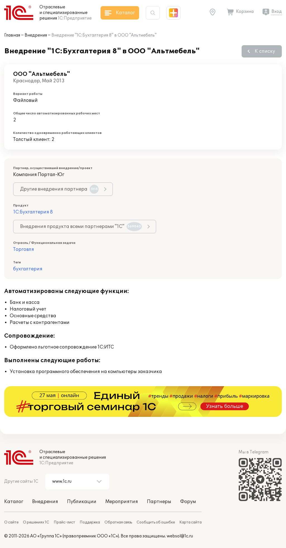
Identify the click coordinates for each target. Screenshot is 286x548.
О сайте (11, 522)
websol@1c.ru (180, 536)
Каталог (13, 501)
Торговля (23, 249)
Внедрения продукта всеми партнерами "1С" (81, 226)
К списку (265, 51)
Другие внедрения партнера (59, 189)
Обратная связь (118, 522)
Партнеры (159, 501)
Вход (276, 11)
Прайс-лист (64, 522)
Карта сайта (190, 522)
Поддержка (90, 522)
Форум (188, 501)
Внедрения (36, 35)
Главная (12, 35)
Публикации (81, 501)
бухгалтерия (27, 269)
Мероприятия (121, 501)
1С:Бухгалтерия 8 (33, 212)
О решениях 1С (36, 522)
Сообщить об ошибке (156, 522)
